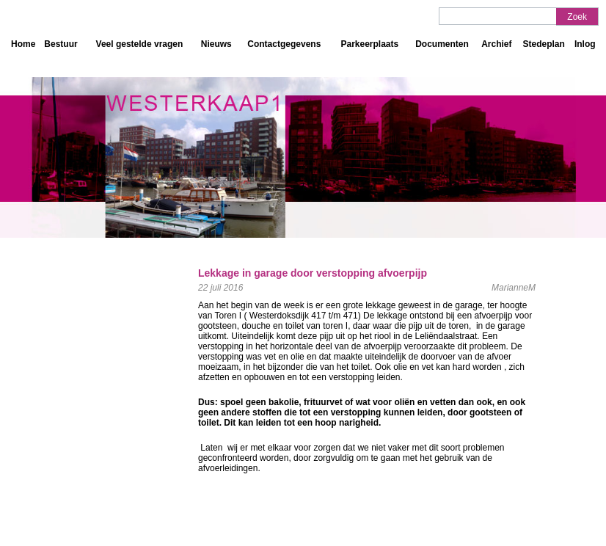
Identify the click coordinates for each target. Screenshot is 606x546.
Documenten (442, 44)
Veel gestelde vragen (139, 44)
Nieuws (216, 44)
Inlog (585, 44)
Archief (496, 44)
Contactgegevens (284, 44)
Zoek (577, 17)
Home (23, 44)
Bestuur (60, 44)
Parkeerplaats (369, 44)
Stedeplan (543, 44)
